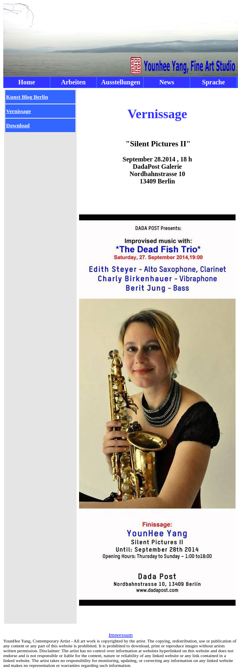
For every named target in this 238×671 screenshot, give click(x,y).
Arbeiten (73, 82)
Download (18, 125)
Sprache (213, 82)
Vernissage (18, 111)
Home (26, 82)
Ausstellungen (120, 82)
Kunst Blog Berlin (27, 97)
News (166, 82)
